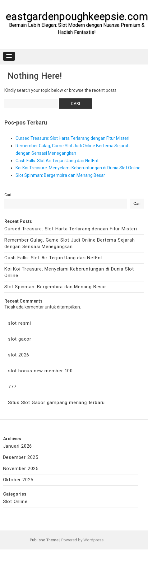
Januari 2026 (17, 446)
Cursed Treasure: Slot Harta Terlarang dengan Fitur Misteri (72, 138)
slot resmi (19, 323)
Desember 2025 (20, 457)
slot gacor (19, 339)
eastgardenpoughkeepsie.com (77, 16)
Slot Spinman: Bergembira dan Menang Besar (60, 175)
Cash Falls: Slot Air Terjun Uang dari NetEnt (57, 160)
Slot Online (15, 501)
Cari (7, 194)
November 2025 (21, 468)
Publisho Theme (44, 540)
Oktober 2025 (18, 480)
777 (12, 386)
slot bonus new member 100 (40, 371)
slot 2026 (18, 355)
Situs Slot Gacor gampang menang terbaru (56, 402)
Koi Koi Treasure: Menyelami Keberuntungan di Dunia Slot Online (78, 167)
